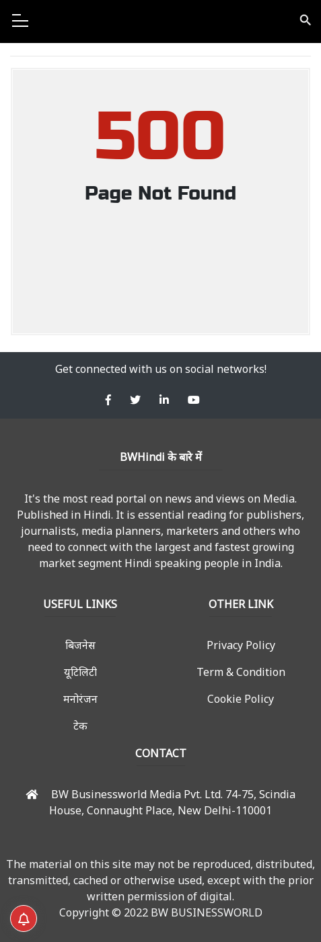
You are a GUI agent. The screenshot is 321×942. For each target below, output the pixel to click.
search (304, 20)
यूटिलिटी (80, 672)
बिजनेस (80, 645)
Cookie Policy (240, 698)
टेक (80, 725)
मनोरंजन (80, 698)
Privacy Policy (241, 645)
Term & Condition (241, 672)
